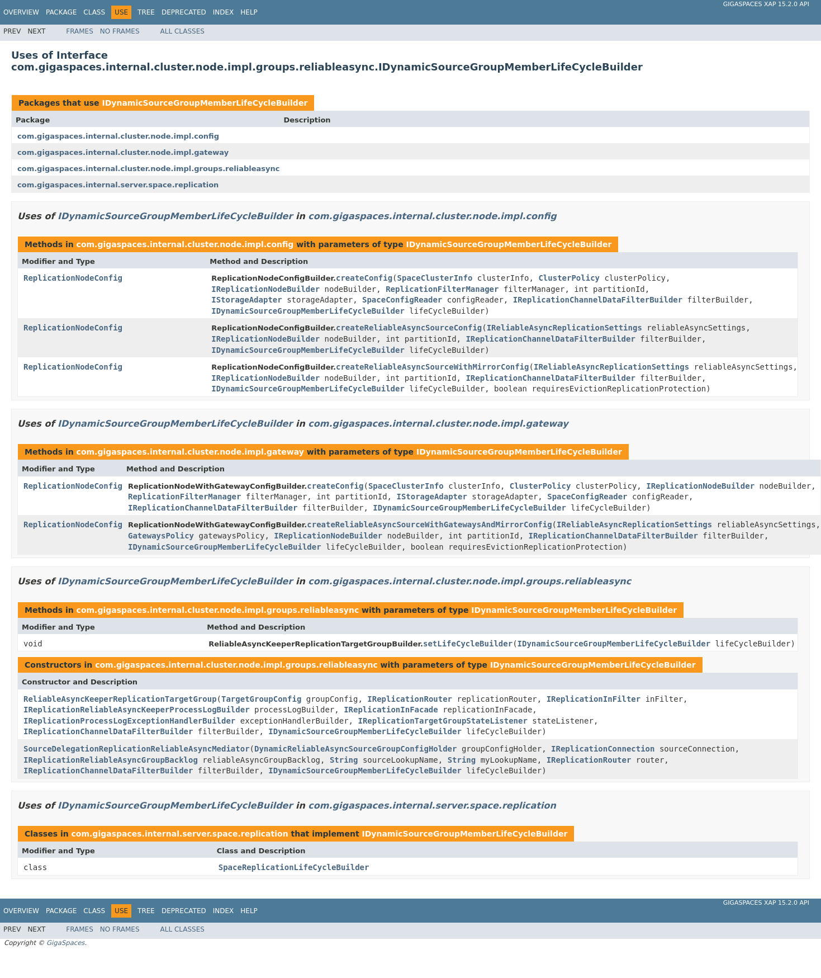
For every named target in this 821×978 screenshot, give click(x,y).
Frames (79, 31)
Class (94, 12)
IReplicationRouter (409, 698)
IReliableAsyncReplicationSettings (564, 327)
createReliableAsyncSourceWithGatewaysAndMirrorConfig (429, 524)
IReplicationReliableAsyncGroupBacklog (110, 759)
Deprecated (184, 12)
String (344, 759)
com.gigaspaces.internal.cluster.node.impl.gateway (123, 152)
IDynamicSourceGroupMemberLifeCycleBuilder (204, 102)
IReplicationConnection (602, 748)
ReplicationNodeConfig (72, 277)
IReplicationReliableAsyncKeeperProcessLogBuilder (136, 709)
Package (61, 12)
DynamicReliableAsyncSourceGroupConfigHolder (355, 748)
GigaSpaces (65, 943)
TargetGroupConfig (261, 698)
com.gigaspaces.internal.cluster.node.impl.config (118, 136)
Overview (21, 12)
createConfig (364, 277)
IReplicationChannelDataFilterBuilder (597, 299)
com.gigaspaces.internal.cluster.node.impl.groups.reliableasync (148, 168)
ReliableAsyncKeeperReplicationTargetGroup (120, 698)
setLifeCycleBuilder (467, 643)
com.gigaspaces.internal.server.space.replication (118, 185)
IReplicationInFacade (391, 709)
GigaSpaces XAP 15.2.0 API (766, 4)
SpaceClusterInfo (435, 277)
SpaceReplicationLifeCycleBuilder (294, 867)
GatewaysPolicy (161, 535)
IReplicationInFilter (594, 698)
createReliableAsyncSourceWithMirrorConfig (432, 366)
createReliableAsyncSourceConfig (409, 327)
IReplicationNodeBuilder (265, 289)
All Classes (182, 31)
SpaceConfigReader (402, 299)
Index (223, 12)
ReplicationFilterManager (442, 289)
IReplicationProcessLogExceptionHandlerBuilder (129, 720)
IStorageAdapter (246, 299)
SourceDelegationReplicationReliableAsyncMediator (136, 748)
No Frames (120, 31)
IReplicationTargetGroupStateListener (442, 720)
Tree (146, 12)
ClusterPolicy (569, 277)
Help (249, 12)
